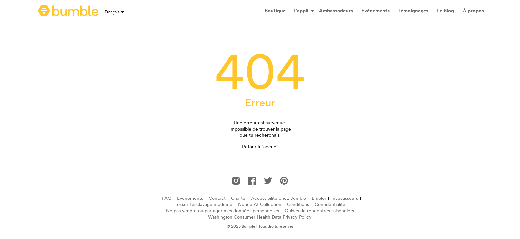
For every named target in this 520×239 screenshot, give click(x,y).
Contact (217, 198)
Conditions (298, 204)
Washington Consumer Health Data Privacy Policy (260, 217)
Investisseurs (344, 198)
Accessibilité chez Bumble (278, 198)
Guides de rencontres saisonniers (319, 211)
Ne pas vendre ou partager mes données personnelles (222, 211)
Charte (238, 198)
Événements (190, 198)
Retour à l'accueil (260, 146)
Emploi (319, 198)
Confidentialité (330, 204)
